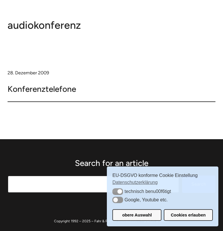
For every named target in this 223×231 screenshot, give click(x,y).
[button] (117, 191)
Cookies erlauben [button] (188, 215)
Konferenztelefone (42, 89)
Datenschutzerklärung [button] (135, 182)
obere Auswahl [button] (137, 215)
